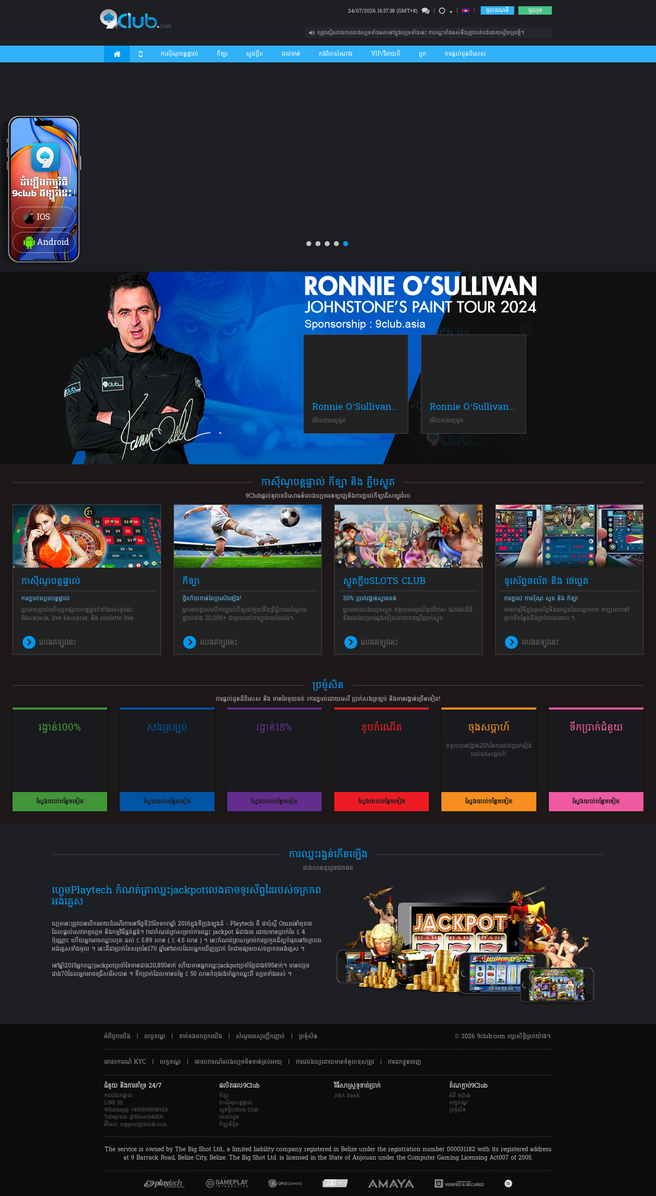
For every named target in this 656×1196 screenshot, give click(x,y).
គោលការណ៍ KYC (125, 1062)
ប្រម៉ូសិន (308, 1036)
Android (45, 242)
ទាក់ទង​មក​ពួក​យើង (200, 1036)
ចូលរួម (535, 10)
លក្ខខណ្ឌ (154, 1036)
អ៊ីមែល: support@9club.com (135, 1124)
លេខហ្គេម (229, 1117)
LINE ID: (113, 1102)
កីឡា (222, 54)
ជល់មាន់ (291, 54)
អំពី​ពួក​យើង (117, 1036)
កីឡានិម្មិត (229, 1124)
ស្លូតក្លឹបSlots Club (239, 1110)
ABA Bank (347, 1095)
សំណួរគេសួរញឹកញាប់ (260, 1036)
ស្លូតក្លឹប (254, 54)
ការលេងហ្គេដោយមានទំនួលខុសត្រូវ (335, 1062)
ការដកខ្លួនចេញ (404, 1062)
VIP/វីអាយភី (385, 54)
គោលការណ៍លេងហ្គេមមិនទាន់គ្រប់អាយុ (238, 1062)
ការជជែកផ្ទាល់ (118, 1095)
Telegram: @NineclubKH (133, 1117)
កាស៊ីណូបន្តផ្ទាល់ (179, 54)
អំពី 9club (460, 1095)
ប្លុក (422, 54)
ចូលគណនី (497, 10)
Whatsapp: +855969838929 (136, 1110)
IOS (35, 217)
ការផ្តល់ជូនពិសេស (465, 54)
